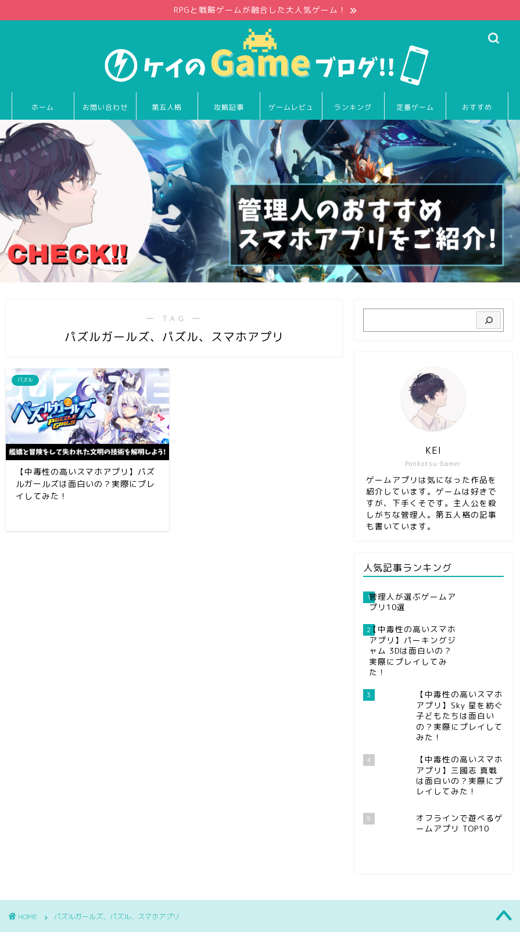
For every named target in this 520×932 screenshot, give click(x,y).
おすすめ (477, 107)
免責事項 (128, 918)
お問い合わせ (105, 107)
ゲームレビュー (291, 111)
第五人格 (167, 107)
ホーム (42, 107)
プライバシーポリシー (61, 918)
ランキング (353, 107)
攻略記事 (229, 107)
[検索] (488, 320)
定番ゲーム (415, 107)
